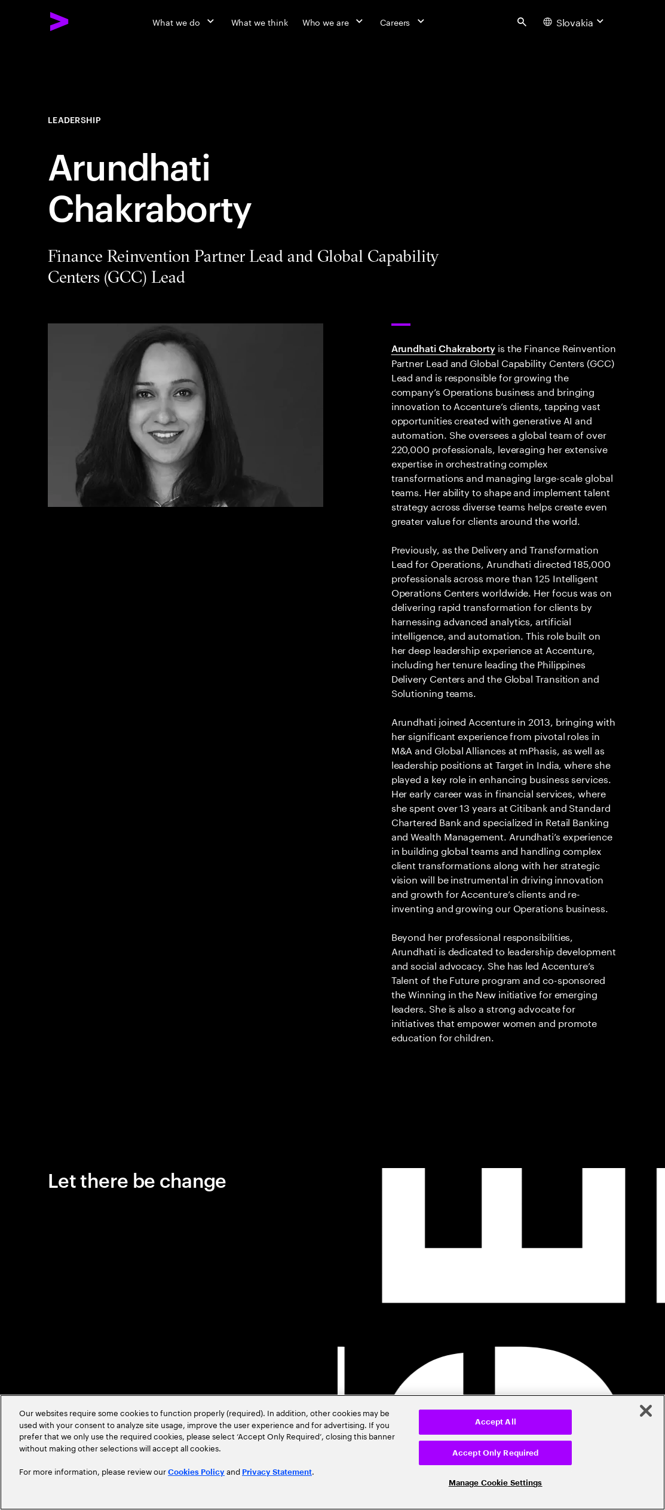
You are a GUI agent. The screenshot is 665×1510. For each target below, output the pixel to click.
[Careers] (403, 21)
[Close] (646, 1411)
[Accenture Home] (60, 21)
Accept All (495, 1422)
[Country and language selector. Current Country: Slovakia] (575, 21)
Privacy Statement (277, 1472)
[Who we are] (334, 21)
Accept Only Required (495, 1453)
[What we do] (184, 21)
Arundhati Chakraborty (443, 347)
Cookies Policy (196, 1472)
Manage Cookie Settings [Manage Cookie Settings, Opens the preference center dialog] (496, 1483)
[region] (332, 1452)
